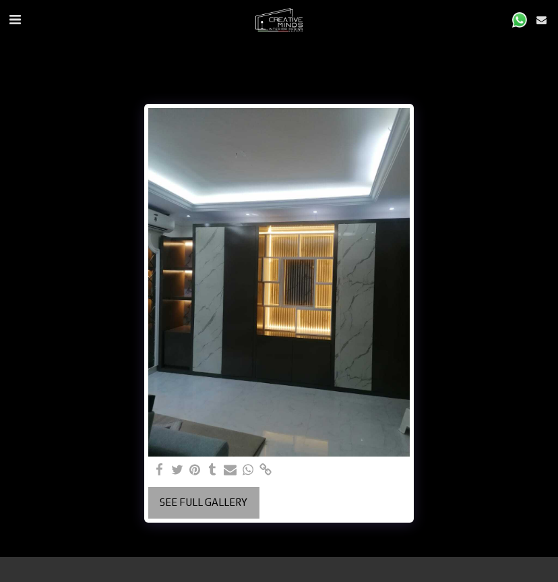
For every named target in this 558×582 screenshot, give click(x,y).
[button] (14, 19)
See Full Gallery (203, 502)
